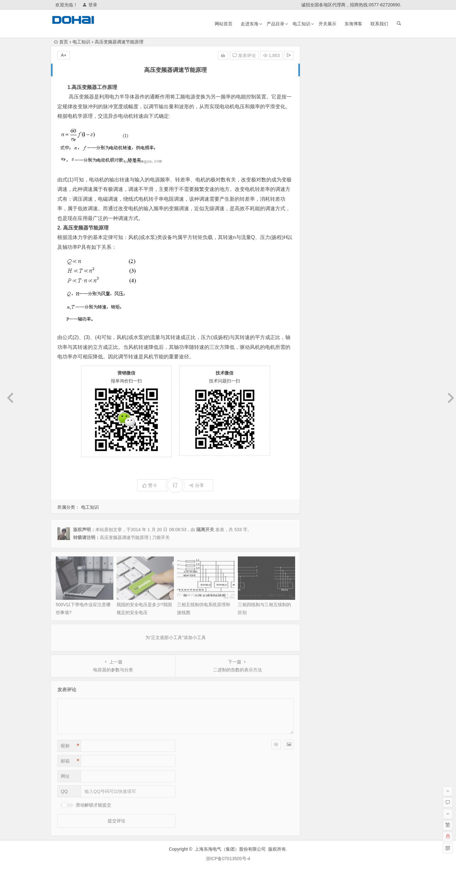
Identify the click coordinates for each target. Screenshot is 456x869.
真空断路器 (345, 244)
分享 (196, 485)
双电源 (374, 217)
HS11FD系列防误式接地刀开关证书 (349, 111)
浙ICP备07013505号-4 (228, 858)
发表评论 (244, 55)
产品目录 (275, 23)
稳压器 (353, 225)
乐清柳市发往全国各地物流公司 (345, 93)
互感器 (369, 244)
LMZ (327, 227)
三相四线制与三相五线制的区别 (345, 155)
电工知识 (301, 23)
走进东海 (249, 23)
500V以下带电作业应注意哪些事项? (349, 120)
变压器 (371, 196)
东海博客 (353, 23)
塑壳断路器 (385, 227)
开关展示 (327, 23)
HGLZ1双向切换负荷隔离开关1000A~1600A (357, 76)
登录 (89, 4)
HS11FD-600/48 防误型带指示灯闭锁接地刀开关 (361, 138)
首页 (61, 41)
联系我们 (379, 23)
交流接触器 (349, 189)
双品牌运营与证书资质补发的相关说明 (351, 84)
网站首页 (223, 23)
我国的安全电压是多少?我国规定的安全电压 (357, 129)
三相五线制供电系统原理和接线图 (347, 146)
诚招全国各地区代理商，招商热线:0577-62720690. (351, 4)
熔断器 (345, 205)
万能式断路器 (329, 203)
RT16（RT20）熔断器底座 (340, 102)
